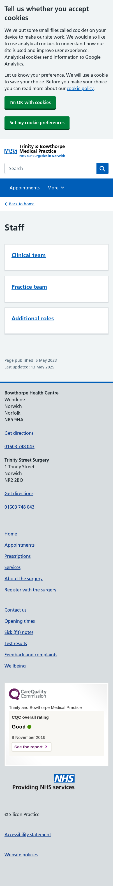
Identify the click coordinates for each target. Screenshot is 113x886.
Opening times (19, 621)
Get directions (18, 433)
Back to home (21, 203)
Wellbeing (15, 666)
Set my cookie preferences (37, 122)
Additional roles (32, 318)
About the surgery (23, 578)
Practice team (29, 286)
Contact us (15, 610)
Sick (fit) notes (18, 632)
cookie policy (80, 88)
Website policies (21, 854)
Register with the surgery (30, 590)
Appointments (25, 188)
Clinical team (28, 255)
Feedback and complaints (30, 654)
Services (12, 567)
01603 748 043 (19, 446)
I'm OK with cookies (30, 102)
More (56, 187)
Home (10, 534)
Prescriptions (17, 556)
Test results (15, 643)
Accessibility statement (27, 834)
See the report (28, 746)
